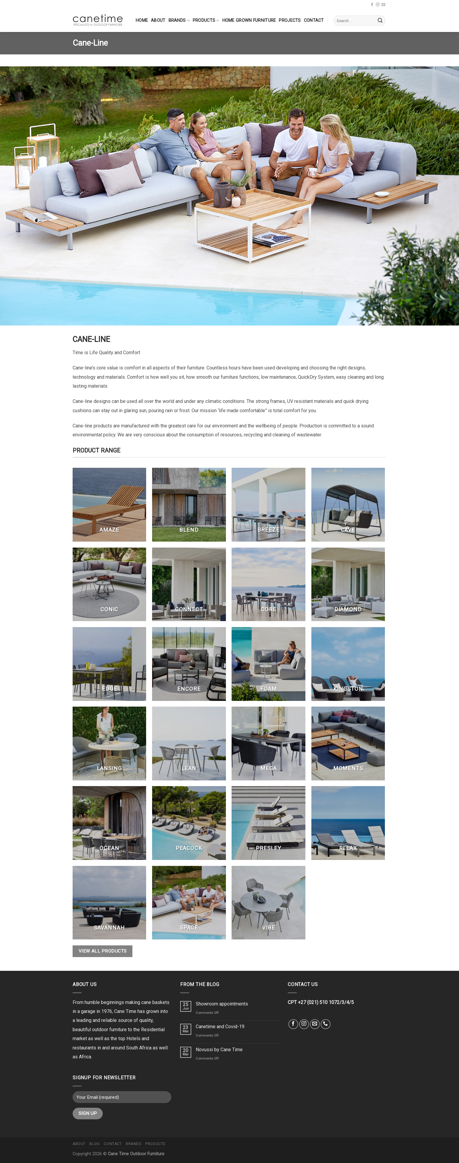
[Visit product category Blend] (189, 505)
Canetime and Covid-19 (220, 1026)
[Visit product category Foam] (268, 664)
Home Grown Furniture (249, 20)
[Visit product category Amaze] (109, 505)
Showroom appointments (222, 1004)
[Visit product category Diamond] (348, 584)
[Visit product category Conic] (109, 584)
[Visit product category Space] (189, 903)
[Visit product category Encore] (189, 664)
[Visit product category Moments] (348, 743)
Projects (290, 20)
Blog (94, 1144)
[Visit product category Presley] (268, 823)
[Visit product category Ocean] (109, 823)
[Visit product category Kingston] (348, 664)
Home (142, 20)
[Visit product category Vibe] (268, 903)
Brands (179, 20)
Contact (314, 20)
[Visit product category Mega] (268, 743)
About (158, 20)
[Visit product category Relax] (348, 823)
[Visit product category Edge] (109, 664)
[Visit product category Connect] (189, 584)
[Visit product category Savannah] (109, 903)
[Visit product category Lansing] (109, 743)
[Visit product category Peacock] (189, 823)
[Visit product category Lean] (189, 743)
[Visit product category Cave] (348, 505)
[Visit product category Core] (268, 584)
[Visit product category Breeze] (268, 505)
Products (206, 20)
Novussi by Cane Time (219, 1049)
